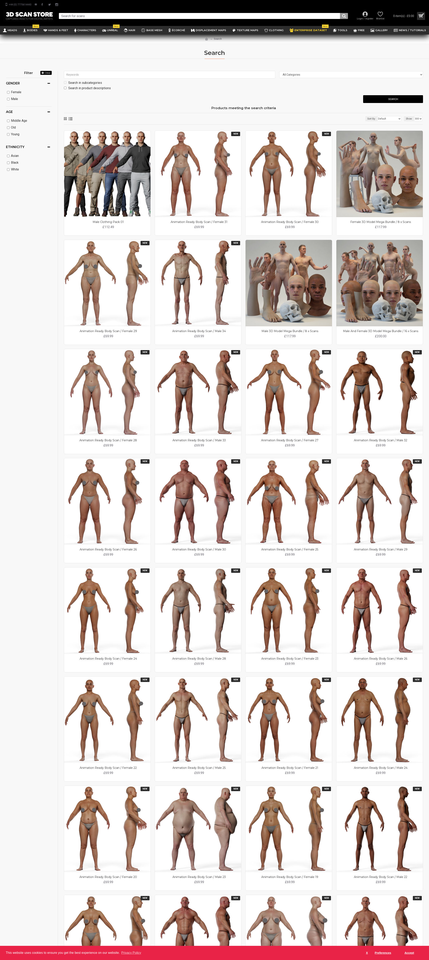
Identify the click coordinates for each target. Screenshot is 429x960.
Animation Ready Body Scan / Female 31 (199, 222)
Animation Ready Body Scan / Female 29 (108, 331)
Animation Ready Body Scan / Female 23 (289, 658)
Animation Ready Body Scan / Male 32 (380, 440)
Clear (48, 72)
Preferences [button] (383, 952)
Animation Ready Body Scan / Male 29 (380, 549)
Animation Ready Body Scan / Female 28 (108, 440)
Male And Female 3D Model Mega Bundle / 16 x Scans (380, 331)
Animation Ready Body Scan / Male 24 (380, 768)
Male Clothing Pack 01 (108, 222)
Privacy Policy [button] (131, 952)
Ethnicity (15, 147)
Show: (409, 118)
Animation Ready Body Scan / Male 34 (199, 331)
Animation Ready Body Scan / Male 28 (199, 658)
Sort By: (371, 118)
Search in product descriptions (87, 88)
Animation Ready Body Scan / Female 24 (108, 658)
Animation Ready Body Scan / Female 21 (290, 768)
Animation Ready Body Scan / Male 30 (199, 549)
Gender (13, 83)
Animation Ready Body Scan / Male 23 (199, 877)
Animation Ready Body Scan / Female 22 (108, 768)
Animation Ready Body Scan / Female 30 (290, 222)
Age (9, 112)
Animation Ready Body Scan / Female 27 (289, 440)
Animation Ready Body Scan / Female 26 (108, 549)
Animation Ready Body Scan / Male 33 (199, 440)
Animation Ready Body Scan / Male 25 (199, 768)
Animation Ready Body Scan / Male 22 (380, 877)
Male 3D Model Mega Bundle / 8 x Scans (290, 331)
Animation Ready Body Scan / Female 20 (108, 877)
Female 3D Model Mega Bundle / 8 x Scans (380, 222)
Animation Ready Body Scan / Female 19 (289, 877)
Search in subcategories (83, 83)
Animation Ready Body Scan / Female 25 (289, 549)
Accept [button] (409, 952)
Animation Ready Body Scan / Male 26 (380, 658)
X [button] (367, 952)
